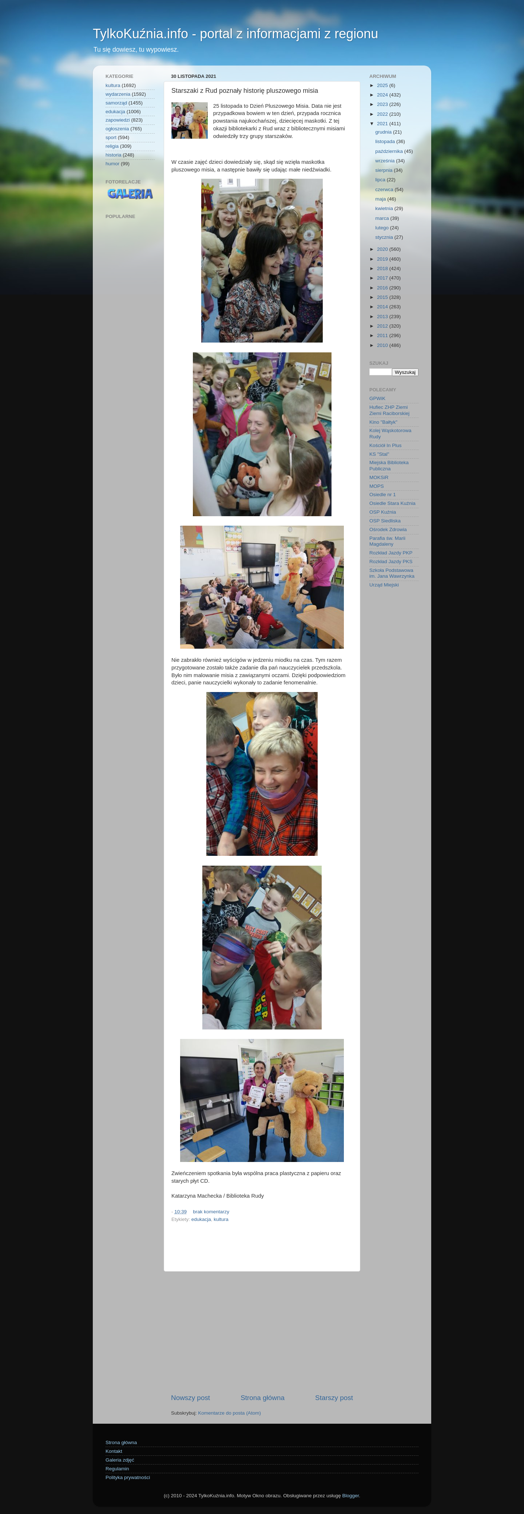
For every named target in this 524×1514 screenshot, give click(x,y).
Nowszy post (190, 1398)
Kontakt (114, 1451)
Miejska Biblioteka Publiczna (389, 465)
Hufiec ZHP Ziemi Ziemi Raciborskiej (389, 410)
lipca (381, 179)
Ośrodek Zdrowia (388, 529)
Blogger (350, 1495)
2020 (383, 249)
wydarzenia (118, 94)
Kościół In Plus (385, 445)
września (385, 160)
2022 (383, 114)
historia (114, 155)
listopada (385, 141)
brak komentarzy (211, 1211)
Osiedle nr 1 (382, 494)
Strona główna (263, 1398)
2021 (383, 123)
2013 (383, 316)
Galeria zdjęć (120, 1460)
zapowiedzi (118, 120)
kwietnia (384, 208)
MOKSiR (379, 477)
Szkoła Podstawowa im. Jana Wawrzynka (391, 573)
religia (112, 146)
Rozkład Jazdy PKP (391, 553)
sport (111, 137)
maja (381, 199)
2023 (383, 104)
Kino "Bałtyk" (383, 422)
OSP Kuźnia (382, 512)
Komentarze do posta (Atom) (229, 1413)
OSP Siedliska (385, 520)
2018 (383, 268)
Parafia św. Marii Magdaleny (387, 541)
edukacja (201, 1219)
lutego (382, 227)
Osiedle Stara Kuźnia (392, 503)
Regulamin (117, 1468)
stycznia (384, 237)
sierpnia (384, 170)
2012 (383, 326)
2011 (383, 335)
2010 (383, 345)
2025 (383, 85)
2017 (383, 278)
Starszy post (334, 1398)
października (389, 151)
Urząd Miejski (384, 585)
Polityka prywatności (128, 1477)
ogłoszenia (117, 128)
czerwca (384, 189)
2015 (383, 297)
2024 (383, 95)
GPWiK (377, 398)
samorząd (116, 103)
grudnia (384, 132)
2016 (383, 287)
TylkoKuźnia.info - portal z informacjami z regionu (235, 33)
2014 (383, 306)
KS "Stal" (379, 454)
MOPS (376, 486)
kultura (221, 1219)
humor (112, 163)
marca (382, 218)
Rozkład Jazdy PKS (391, 561)
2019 (383, 259)
